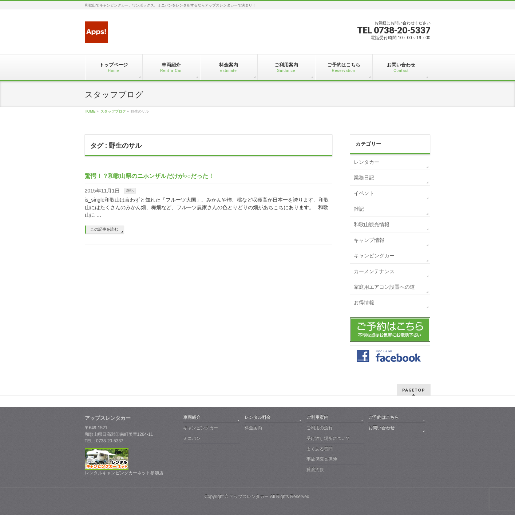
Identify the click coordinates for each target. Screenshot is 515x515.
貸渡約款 (315, 469)
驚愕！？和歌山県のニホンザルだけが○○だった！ (149, 176)
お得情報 (364, 302)
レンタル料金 (258, 417)
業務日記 (364, 178)
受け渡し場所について (328, 438)
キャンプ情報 (369, 240)
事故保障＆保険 (321, 459)
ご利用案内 (317, 417)
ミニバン (192, 438)
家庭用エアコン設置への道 (384, 287)
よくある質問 (319, 448)
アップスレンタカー (249, 496)
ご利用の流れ (319, 427)
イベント (364, 193)
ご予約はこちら (383, 417)
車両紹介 (192, 417)
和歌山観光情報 (371, 224)
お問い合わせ (381, 427)
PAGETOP (413, 390)
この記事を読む (104, 229)
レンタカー (366, 162)
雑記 (130, 190)
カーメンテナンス (374, 271)
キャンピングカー (374, 256)
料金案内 (253, 427)
